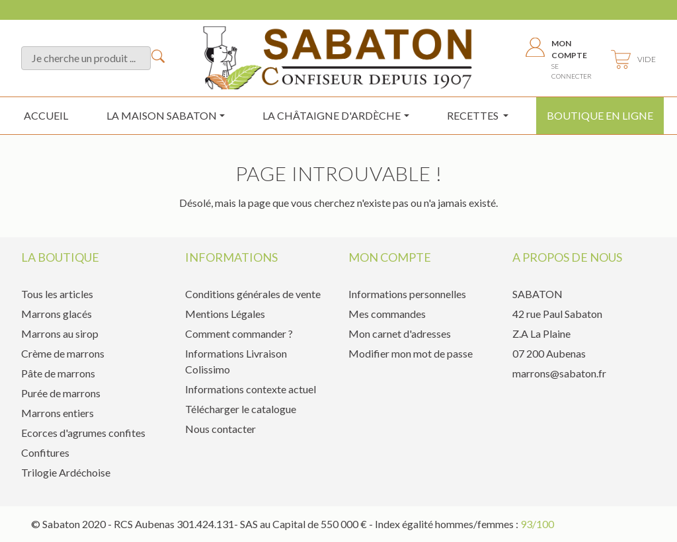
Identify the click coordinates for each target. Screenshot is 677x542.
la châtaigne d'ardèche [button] (331, 115)
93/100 (537, 524)
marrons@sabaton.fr (559, 373)
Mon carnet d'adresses (399, 333)
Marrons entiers (57, 412)
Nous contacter (220, 428)
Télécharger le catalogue (240, 409)
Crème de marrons (62, 353)
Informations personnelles (407, 294)
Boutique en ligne (600, 115)
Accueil (46, 115)
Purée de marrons (60, 393)
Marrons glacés (56, 313)
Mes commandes (387, 313)
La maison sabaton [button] (161, 115)
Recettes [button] (473, 115)
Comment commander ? (239, 333)
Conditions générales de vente (253, 294)
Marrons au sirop (60, 333)
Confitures (45, 452)
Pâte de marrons (58, 373)
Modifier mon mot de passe (410, 353)
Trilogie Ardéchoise (65, 472)
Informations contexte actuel (250, 389)
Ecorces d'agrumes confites (83, 432)
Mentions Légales (225, 313)
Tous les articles (57, 294)
